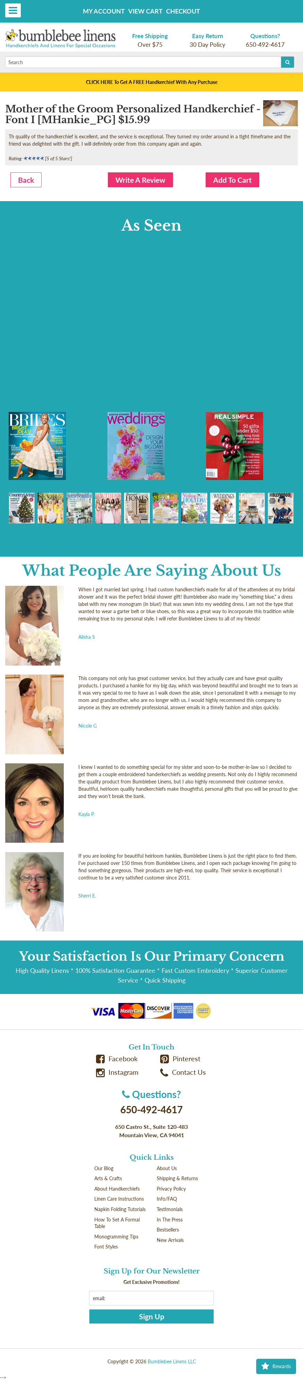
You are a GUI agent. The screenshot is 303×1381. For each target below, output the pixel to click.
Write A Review (140, 179)
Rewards (276, 1366)
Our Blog (103, 1168)
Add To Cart (232, 179)
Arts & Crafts (108, 1178)
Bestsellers (168, 1230)
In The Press (170, 1220)
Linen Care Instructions (119, 1199)
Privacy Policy (171, 1189)
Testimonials (170, 1209)
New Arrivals (170, 1240)
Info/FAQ (167, 1199)
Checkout (183, 11)
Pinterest (180, 1059)
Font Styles (106, 1247)
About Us (167, 1168)
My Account (104, 11)
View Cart (145, 11)
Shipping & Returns (177, 1178)
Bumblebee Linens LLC (172, 1361)
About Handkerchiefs (117, 1189)
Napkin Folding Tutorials (120, 1209)
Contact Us (183, 1072)
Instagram (117, 1072)
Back (26, 179)
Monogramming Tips (116, 1237)
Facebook (117, 1059)
